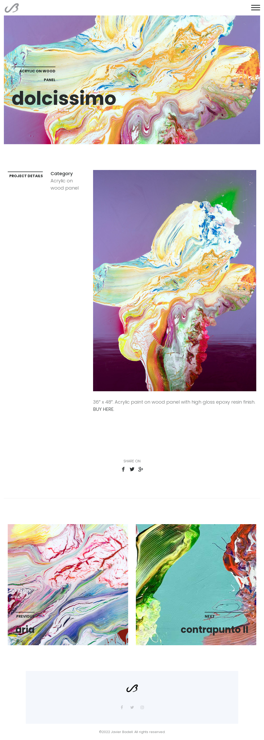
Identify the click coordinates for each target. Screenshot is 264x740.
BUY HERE (103, 409)
